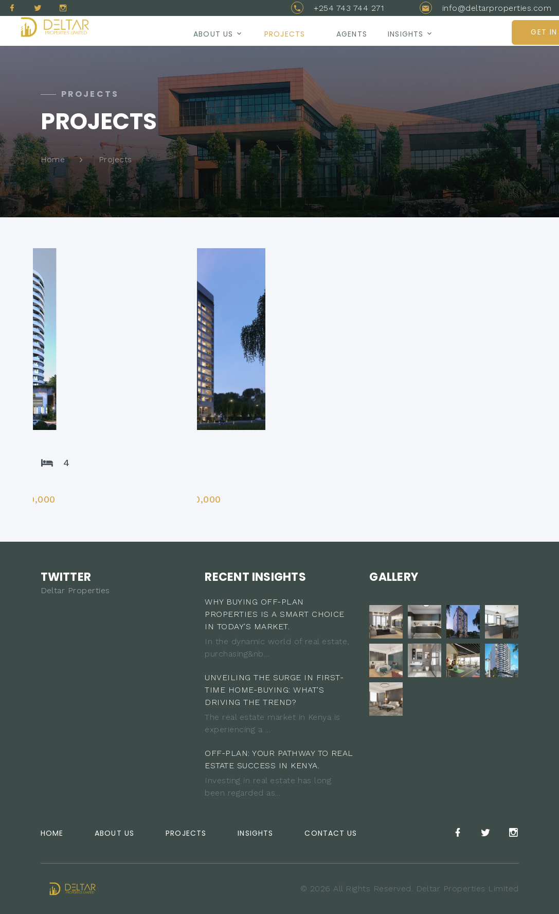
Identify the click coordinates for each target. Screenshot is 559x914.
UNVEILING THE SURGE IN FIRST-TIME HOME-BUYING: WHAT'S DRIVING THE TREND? (274, 689)
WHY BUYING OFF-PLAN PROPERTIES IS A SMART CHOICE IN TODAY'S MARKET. (274, 614)
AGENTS (351, 34)
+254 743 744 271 (349, 8)
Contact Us (330, 833)
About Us (114, 833)
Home (53, 159)
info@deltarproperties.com (496, 8)
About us (213, 34)
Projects (284, 34)
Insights (405, 34)
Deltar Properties (75, 590)
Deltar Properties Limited (467, 888)
